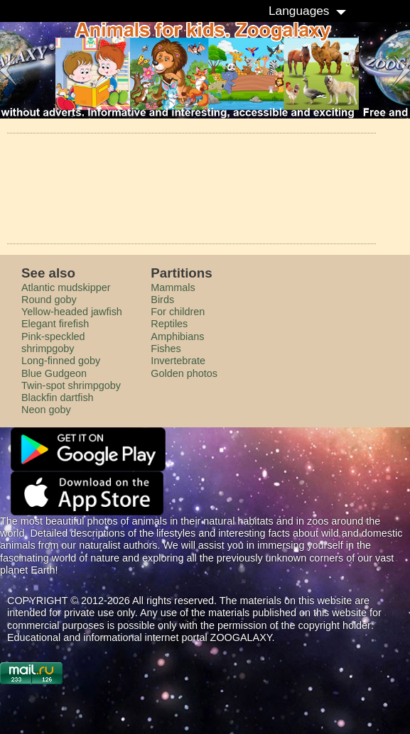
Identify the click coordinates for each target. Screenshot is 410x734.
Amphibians (177, 336)
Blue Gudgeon (54, 373)
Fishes (165, 348)
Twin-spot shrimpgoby (71, 385)
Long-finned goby (60, 360)
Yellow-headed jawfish (71, 311)
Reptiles (169, 323)
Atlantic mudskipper (66, 287)
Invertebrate (178, 360)
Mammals (173, 287)
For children (178, 311)
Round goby (49, 299)
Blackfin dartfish (57, 397)
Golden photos (184, 373)
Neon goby (46, 409)
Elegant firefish (55, 323)
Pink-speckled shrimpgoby (53, 342)
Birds (162, 299)
